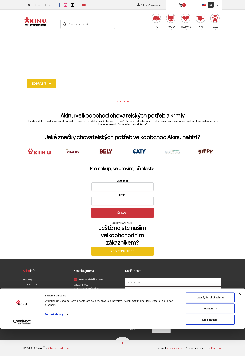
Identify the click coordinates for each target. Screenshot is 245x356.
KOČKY (170, 21)
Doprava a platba (31, 284)
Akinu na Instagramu (65, 5)
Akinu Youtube (97, 305)
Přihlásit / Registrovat (150, 5)
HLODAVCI (186, 21)
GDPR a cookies (31, 299)
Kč (210, 4)
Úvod (29, 5)
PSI (156, 21)
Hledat (64, 24)
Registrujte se (122, 251)
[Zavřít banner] (240, 321)
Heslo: (122, 195)
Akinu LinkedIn (107, 305)
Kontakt (48, 5)
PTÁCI (200, 21)
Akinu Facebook (77, 305)
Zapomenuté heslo (122, 222)
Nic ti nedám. (210, 346)
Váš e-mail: (122, 180)
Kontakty (27, 279)
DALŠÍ (215, 21)
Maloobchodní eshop (33, 305)
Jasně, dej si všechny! (210, 324)
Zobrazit (39, 84)
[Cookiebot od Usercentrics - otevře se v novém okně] (22, 349)
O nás (37, 5)
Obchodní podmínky (33, 289)
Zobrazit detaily (54, 341)
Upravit (210, 335)
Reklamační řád (31, 294)
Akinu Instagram (87, 305)
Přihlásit (122, 213)
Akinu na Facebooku (59, 5)
